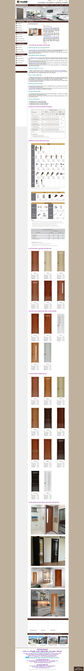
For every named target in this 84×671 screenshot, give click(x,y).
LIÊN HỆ (66, 5)
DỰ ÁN (56, 5)
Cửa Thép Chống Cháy (20, 60)
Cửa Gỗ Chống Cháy (20, 58)
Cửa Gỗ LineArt (19, 27)
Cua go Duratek (32, 88)
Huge (36, 77)
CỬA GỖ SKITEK (21, 32)
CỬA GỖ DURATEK (21, 21)
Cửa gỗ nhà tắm (47, 28)
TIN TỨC (52, 5)
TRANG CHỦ (37, 5)
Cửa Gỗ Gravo (19, 23)
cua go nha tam (35, 62)
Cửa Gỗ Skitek (19, 34)
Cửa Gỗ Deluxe (19, 47)
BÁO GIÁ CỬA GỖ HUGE (44, 5)
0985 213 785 (63, 0)
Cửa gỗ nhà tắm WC (48, 36)
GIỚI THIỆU (61, 5)
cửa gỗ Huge (58, 71)
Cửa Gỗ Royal (19, 56)
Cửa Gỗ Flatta (19, 25)
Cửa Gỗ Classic (19, 45)
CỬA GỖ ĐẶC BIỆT (21, 54)
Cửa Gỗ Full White (20, 49)
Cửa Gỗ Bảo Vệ (19, 62)
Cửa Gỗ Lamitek (19, 36)
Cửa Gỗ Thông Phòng (20, 38)
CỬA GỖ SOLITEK (21, 43)
